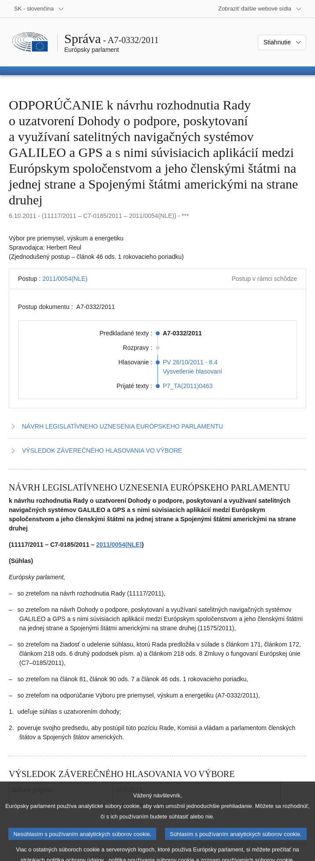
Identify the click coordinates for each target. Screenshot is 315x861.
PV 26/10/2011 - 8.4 (190, 362)
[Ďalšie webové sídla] (260, 9)
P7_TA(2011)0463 (187, 385)
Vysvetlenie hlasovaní (192, 371)
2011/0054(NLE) (65, 278)
